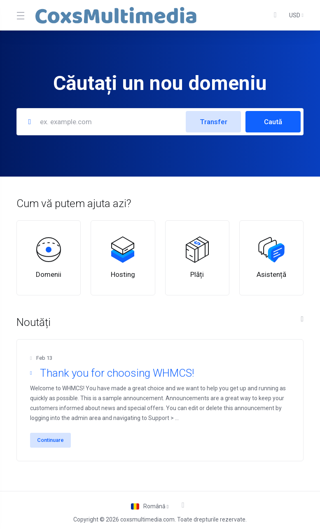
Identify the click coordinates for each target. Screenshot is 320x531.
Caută (273, 122)
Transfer (213, 122)
